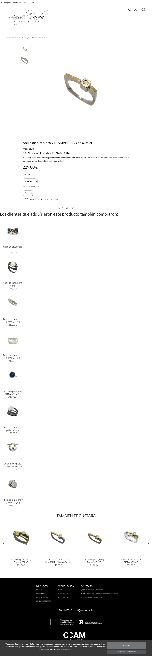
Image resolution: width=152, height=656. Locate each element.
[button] (6, 10)
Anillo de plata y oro (12, 246)
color (26, 174)
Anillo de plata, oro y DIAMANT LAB (13, 320)
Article (25, 149)
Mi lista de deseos (44, 601)
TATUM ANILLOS (31, 186)
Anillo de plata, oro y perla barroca (13, 428)
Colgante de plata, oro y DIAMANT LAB (13, 465)
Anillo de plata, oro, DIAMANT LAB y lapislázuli (12, 394)
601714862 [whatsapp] (28, 3)
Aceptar (126, 645)
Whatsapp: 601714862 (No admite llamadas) (99, 594)
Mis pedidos (41, 594)
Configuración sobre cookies (126, 652)
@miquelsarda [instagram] (84, 610)
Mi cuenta (41, 590)
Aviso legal (63, 590)
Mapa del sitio (64, 594)
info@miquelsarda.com (10, 3)
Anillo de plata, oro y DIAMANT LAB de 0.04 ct (57, 560)
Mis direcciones (43, 597)
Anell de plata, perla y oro (12, 284)
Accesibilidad (63, 597)
